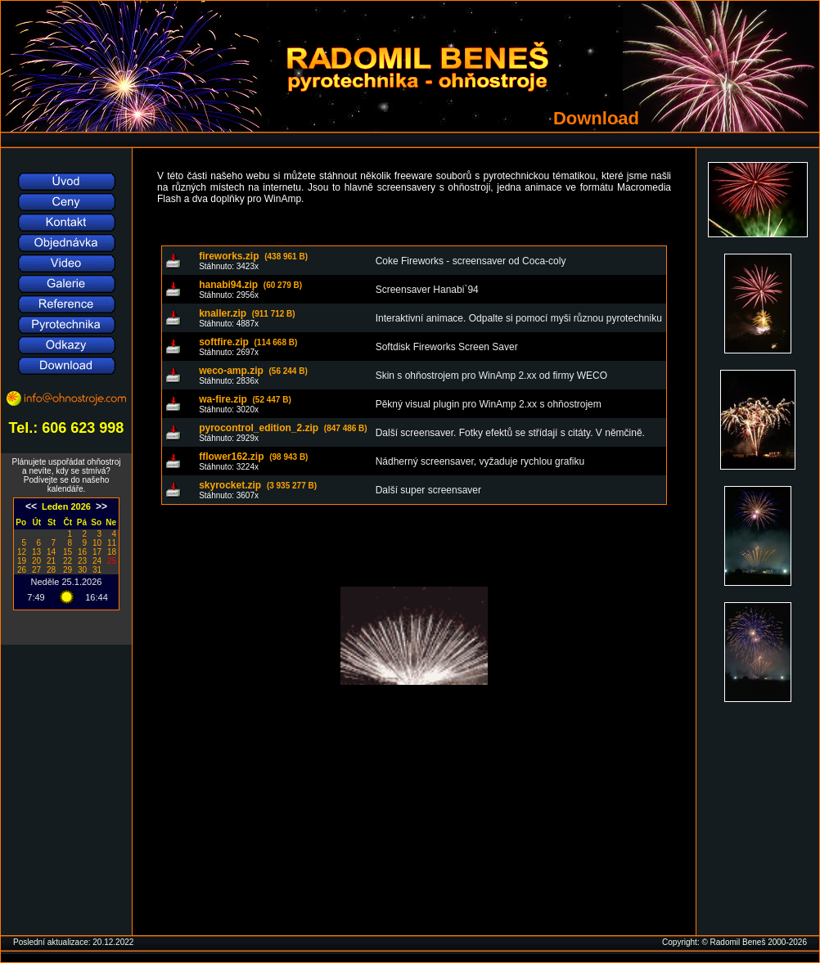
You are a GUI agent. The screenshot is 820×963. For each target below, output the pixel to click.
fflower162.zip (253, 456)
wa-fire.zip (245, 399)
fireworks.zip (253, 256)
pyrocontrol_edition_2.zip (283, 428)
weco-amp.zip (253, 370)
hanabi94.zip (250, 284)
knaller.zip (247, 313)
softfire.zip (248, 342)
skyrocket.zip (258, 485)
